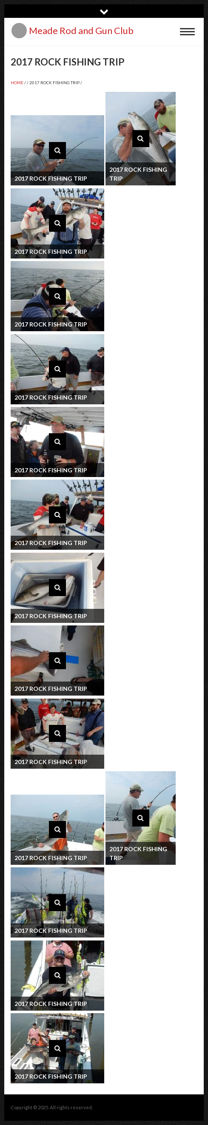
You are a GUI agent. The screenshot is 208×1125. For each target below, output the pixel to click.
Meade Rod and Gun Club (81, 30)
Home (17, 82)
